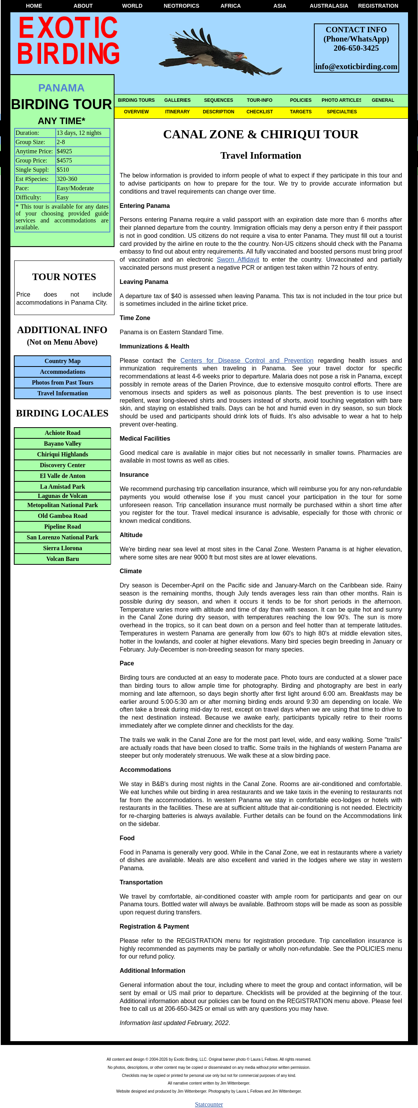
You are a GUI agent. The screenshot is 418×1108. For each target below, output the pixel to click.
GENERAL (383, 100)
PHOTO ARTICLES (342, 100)
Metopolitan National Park (62, 505)
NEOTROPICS (181, 6)
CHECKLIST (260, 111)
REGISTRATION (378, 6)
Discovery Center (63, 465)
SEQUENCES (218, 100)
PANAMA (61, 88)
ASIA (280, 6)
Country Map (63, 361)
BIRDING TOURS (136, 100)
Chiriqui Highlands (62, 454)
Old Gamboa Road (63, 516)
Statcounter (209, 1104)
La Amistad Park (62, 486)
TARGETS (301, 111)
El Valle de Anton (63, 476)
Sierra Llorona (62, 548)
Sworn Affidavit (238, 259)
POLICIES (301, 100)
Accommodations (62, 371)
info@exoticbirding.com (356, 66)
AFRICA (231, 6)
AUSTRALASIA (329, 6)
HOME (34, 6)
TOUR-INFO (259, 100)
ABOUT (83, 6)
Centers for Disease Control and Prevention (247, 360)
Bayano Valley (62, 443)
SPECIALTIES (342, 111)
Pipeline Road (62, 526)
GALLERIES (177, 100)
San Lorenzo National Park (63, 537)
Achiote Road (63, 433)
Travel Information (62, 393)
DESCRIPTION (218, 111)
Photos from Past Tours (62, 382)
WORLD (132, 6)
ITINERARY (177, 111)
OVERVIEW (136, 111)
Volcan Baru (62, 559)
